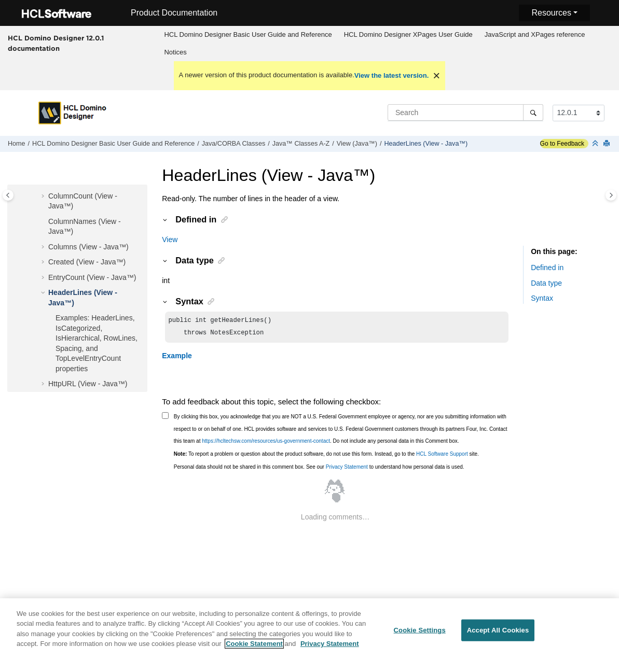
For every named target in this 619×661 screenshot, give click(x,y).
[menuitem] (248, 35)
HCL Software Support (442, 456)
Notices (175, 52)
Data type (546, 283)
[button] (44, 196)
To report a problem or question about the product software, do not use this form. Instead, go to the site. (326, 456)
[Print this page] (607, 144)
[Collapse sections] (596, 144)
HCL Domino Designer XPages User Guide (408, 34)
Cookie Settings (420, 636)
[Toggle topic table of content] (611, 195)
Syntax (542, 298)
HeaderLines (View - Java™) (425, 143)
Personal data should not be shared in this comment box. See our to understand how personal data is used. (319, 469)
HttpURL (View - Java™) (87, 383)
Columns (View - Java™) (88, 247)
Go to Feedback (562, 143)
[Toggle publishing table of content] (8, 195)
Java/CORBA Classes (233, 143)
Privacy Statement (347, 469)
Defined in (547, 267)
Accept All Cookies (498, 636)
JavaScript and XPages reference (535, 34)
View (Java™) (357, 143)
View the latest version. (391, 75)
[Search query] (465, 112)
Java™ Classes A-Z (301, 143)
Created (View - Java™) (87, 262)
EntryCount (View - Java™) (92, 277)
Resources (551, 12)
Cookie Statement (254, 649)
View (169, 239)
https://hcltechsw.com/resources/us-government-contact (266, 443)
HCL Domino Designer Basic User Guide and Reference (248, 34)
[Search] (533, 112)
